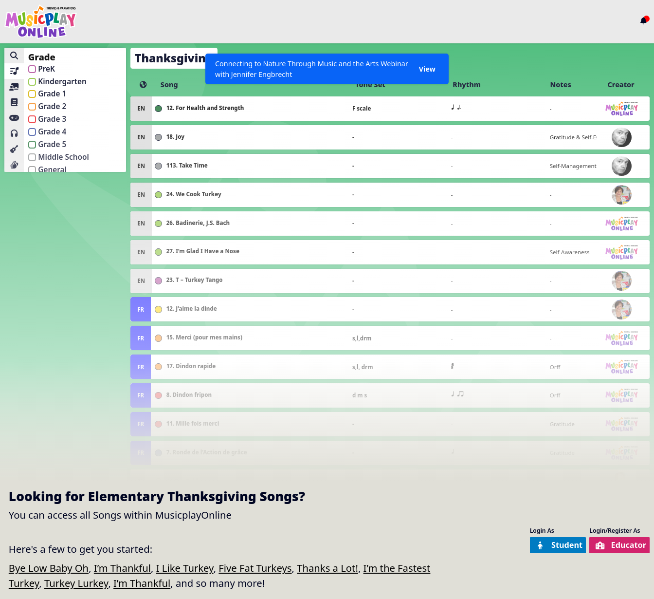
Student (539, 545)
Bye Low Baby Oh (49, 568)
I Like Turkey (185, 568)
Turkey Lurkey (76, 583)
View (426, 69)
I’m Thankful (122, 568)
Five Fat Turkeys (254, 568)
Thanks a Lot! (327, 568)
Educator (614, 545)
